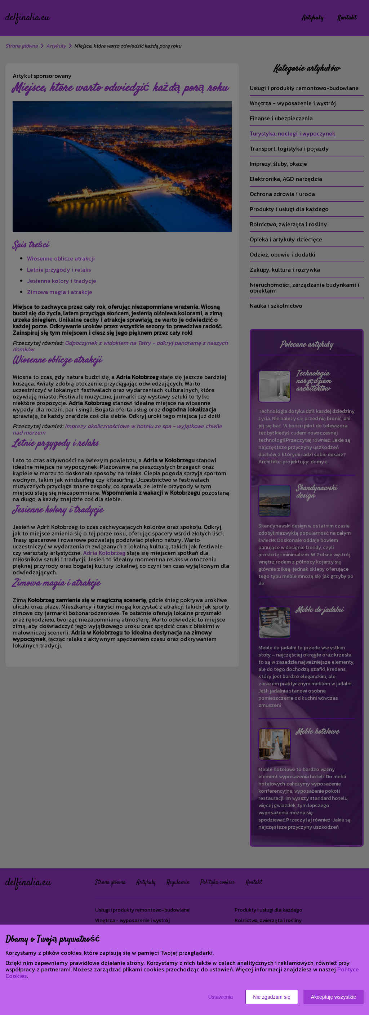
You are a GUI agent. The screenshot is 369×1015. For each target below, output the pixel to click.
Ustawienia (220, 997)
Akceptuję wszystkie (333, 997)
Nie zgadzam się (271, 997)
